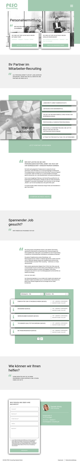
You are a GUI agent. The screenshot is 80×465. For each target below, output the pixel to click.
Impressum (60, 460)
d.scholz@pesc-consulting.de (51, 421)
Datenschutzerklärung (71, 460)
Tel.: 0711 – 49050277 (49, 420)
